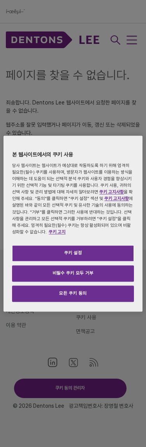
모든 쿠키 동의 (73, 293)
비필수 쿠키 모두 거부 (73, 273)
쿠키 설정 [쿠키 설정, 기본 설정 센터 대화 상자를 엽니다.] (73, 253)
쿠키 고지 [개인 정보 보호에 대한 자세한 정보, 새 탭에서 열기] (57, 232)
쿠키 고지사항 (111, 192)
